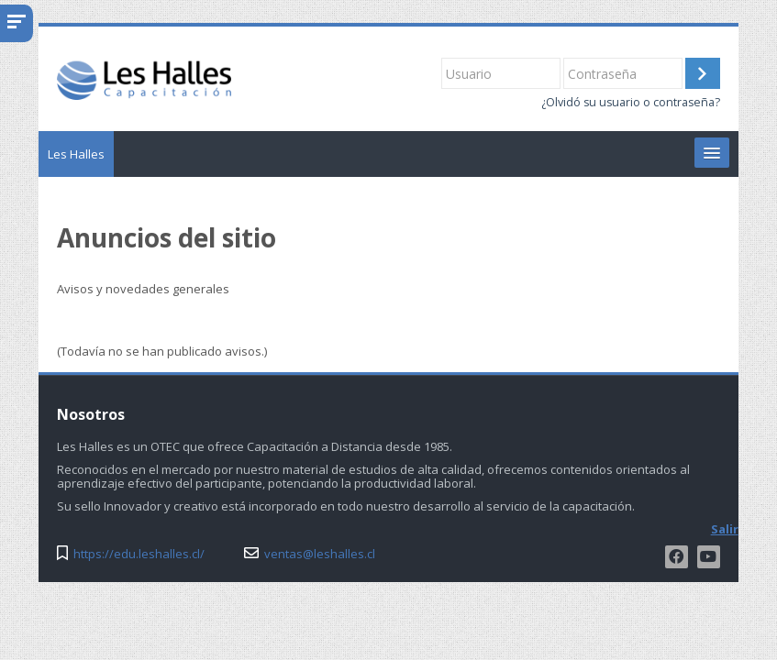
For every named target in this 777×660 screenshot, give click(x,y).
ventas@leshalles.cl (319, 554)
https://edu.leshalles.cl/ (139, 554)
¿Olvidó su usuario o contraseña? (630, 102)
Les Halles (76, 154)
